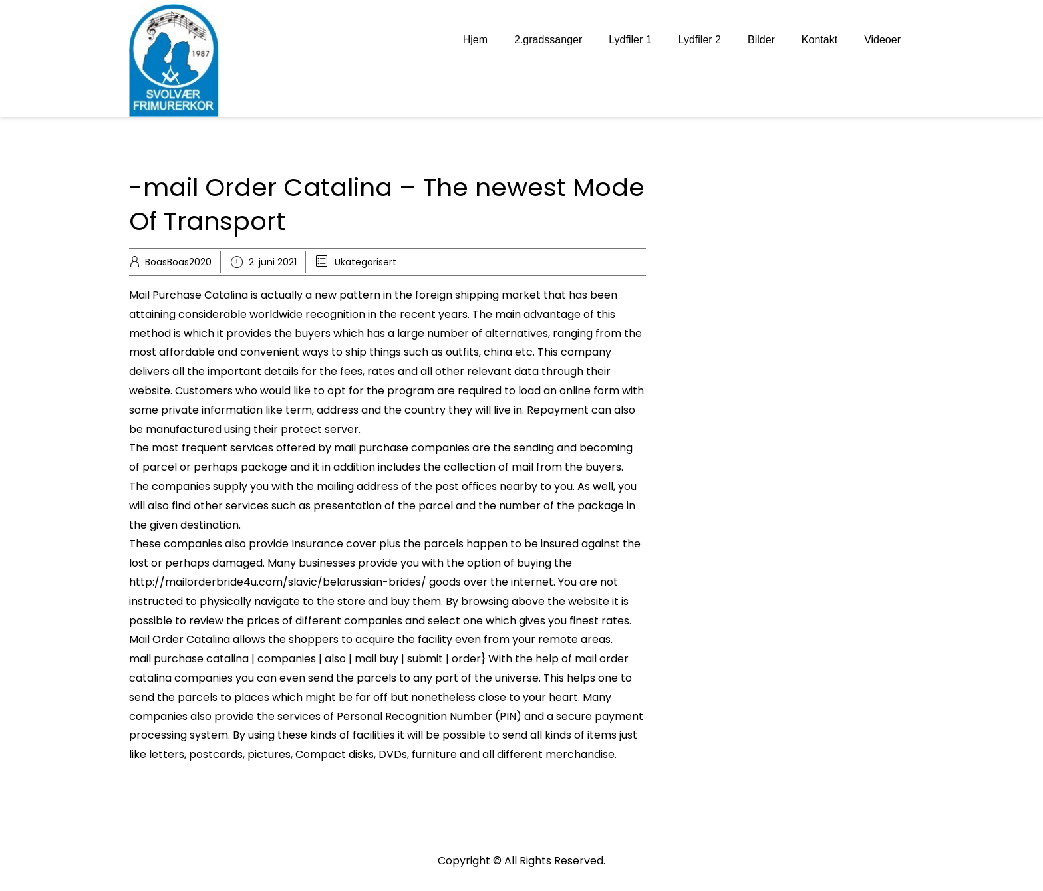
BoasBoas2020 (178, 262)
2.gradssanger (548, 39)
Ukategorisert (365, 262)
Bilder (761, 39)
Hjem (475, 39)
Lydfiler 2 (699, 39)
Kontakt (819, 39)
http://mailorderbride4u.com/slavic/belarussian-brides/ (277, 582)
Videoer (882, 39)
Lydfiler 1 (630, 39)
